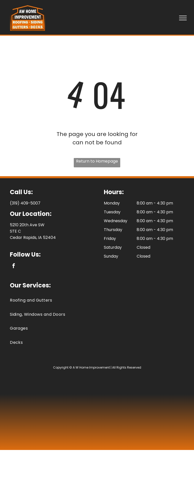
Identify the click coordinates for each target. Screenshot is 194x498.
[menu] (182, 18)
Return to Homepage (97, 161)
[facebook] (13, 266)
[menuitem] (97, 300)
